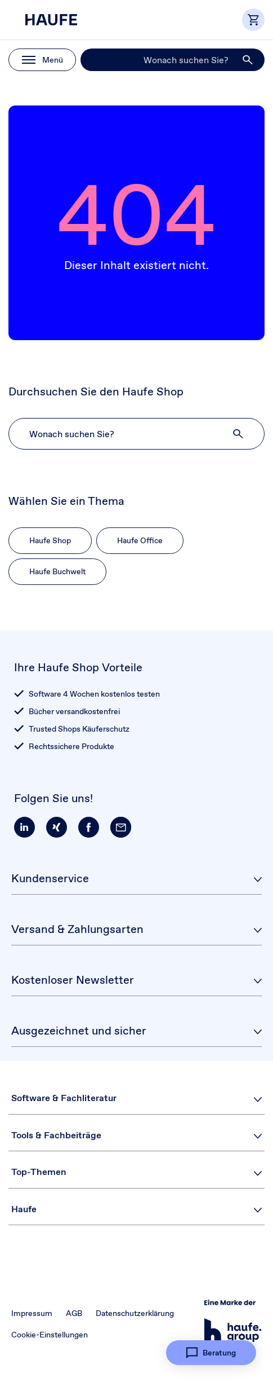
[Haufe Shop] (64, 19)
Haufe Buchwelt (57, 571)
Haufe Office (140, 540)
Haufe (24, 1209)
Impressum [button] (31, 1313)
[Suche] (172, 60)
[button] (248, 60)
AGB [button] (74, 1313)
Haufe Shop (50, 540)
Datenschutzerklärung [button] (135, 1313)
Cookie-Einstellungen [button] (49, 1335)
